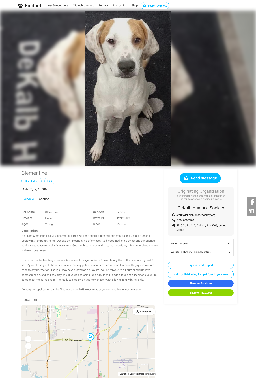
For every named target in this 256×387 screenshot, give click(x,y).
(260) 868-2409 (185, 220)
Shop (135, 5)
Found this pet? (201, 243)
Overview (27, 199)
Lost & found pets (57, 5)
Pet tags (104, 5)
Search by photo (155, 5)
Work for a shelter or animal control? (201, 252)
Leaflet (123, 374)
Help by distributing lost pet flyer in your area (201, 274)
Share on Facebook (201, 283)
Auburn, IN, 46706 (34, 189)
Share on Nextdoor (201, 292)
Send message (200, 178)
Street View (146, 311)
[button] (88, 333)
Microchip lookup (83, 5)
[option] (128, 88)
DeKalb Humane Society (201, 207)
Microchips (120, 5)
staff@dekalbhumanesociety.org (195, 215)
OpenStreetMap (137, 374)
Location (43, 199)
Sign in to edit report (201, 265)
